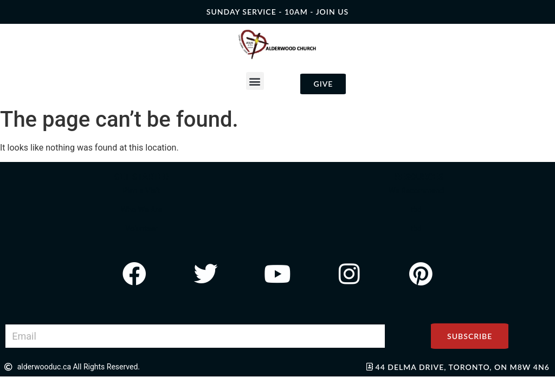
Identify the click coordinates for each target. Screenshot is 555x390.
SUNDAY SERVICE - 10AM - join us (277, 11)
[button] (255, 81)
